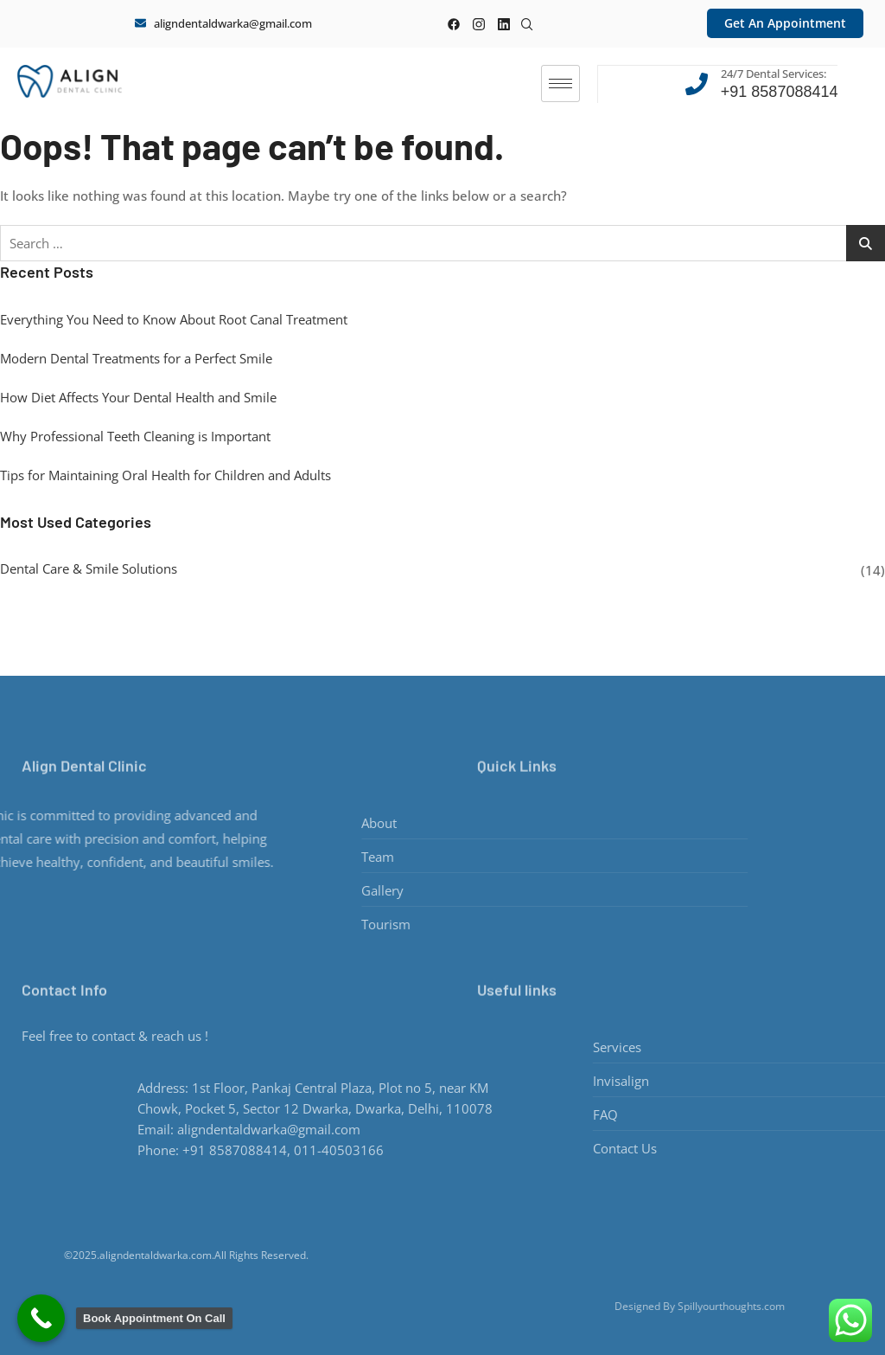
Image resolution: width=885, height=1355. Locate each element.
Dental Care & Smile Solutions (88, 567)
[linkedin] (503, 23)
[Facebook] (453, 23)
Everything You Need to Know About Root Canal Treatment (173, 318)
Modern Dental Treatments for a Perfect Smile (136, 357)
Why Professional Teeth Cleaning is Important (135, 435)
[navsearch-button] (527, 20)
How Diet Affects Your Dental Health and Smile (138, 396)
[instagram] (478, 23)
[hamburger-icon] (560, 83)
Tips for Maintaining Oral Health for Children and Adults (165, 474)
